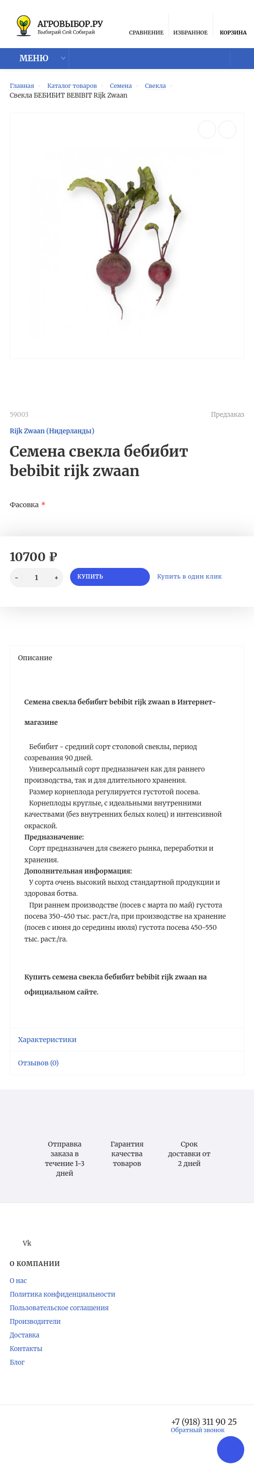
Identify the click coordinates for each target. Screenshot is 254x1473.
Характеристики (126, 1050)
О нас (18, 1292)
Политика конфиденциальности (62, 1306)
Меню (27, 62)
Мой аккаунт (234, 60)
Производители (35, 1333)
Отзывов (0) (126, 1074)
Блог (17, 1374)
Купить (110, 581)
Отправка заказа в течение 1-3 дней (64, 1157)
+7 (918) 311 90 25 (200, 1434)
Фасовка (24, 508)
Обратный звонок (194, 1442)
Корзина (233, 27)
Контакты (26, 1360)
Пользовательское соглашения (59, 1319)
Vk (21, 1254)
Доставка (24, 1346)
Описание (126, 661)
